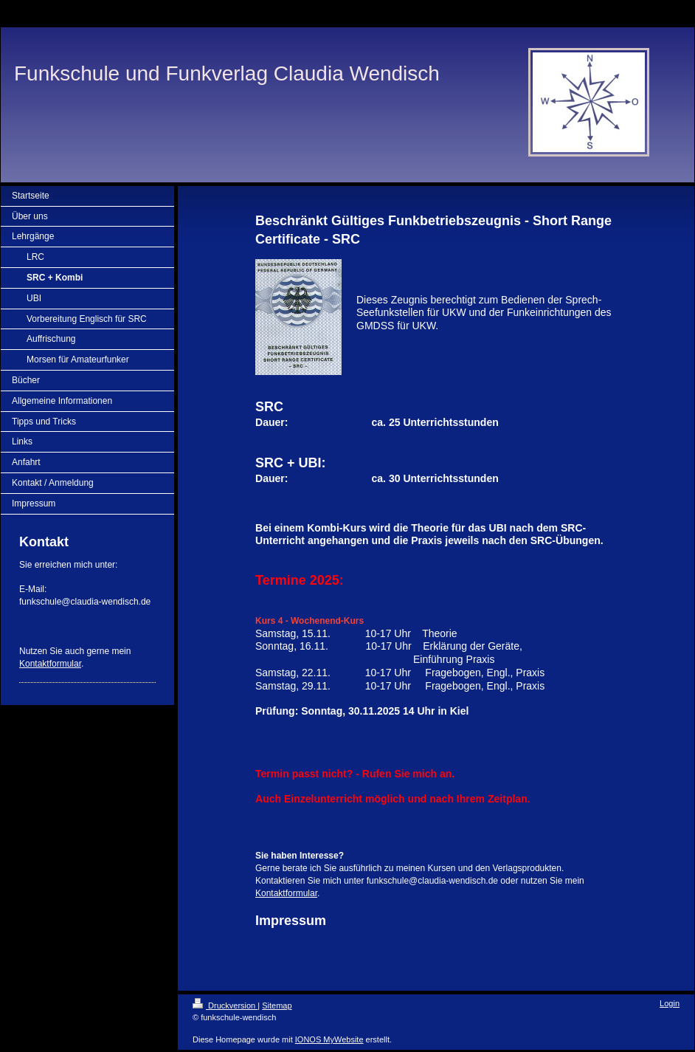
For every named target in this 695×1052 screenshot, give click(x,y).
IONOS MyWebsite (329, 1039)
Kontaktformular (50, 664)
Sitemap (276, 1005)
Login (670, 1003)
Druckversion (225, 1005)
